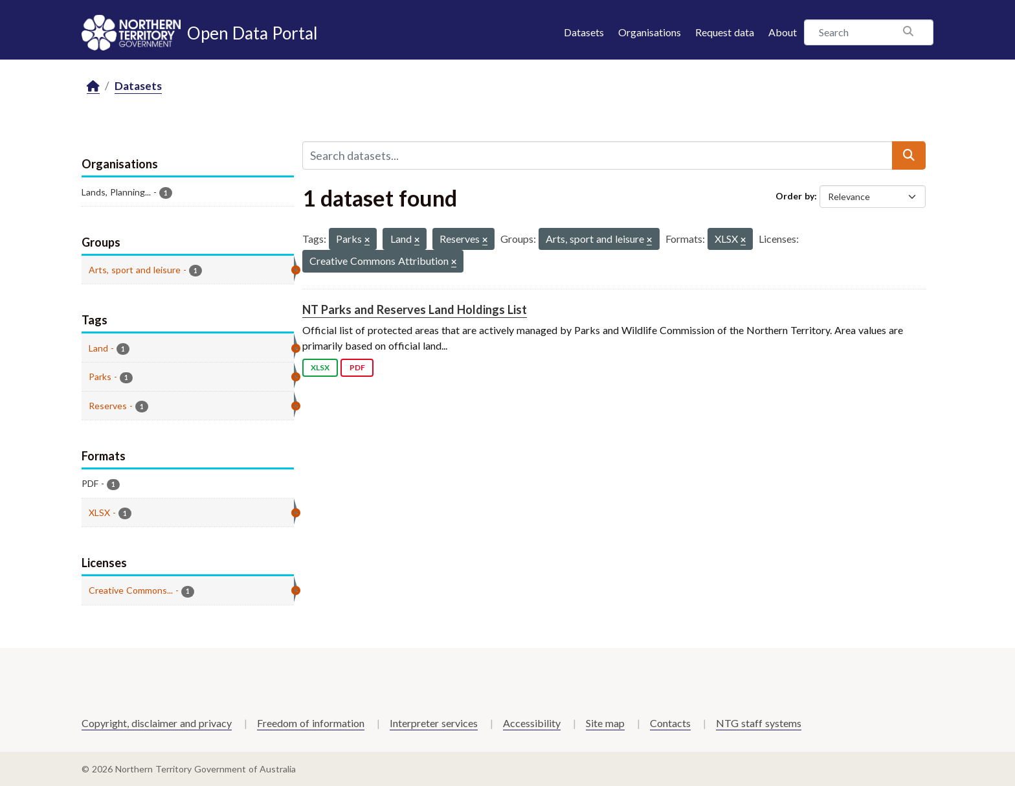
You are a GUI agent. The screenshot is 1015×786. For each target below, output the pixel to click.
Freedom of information (310, 723)
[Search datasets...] (597, 155)
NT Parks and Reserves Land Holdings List (414, 309)
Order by (794, 195)
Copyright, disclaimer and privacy (157, 723)
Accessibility (532, 723)
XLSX (320, 367)
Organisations (649, 32)
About (782, 32)
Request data (724, 32)
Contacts (670, 723)
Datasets (584, 32)
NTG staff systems (758, 723)
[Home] (93, 86)
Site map (605, 723)
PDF (357, 367)
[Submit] (909, 155)
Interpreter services (434, 723)
